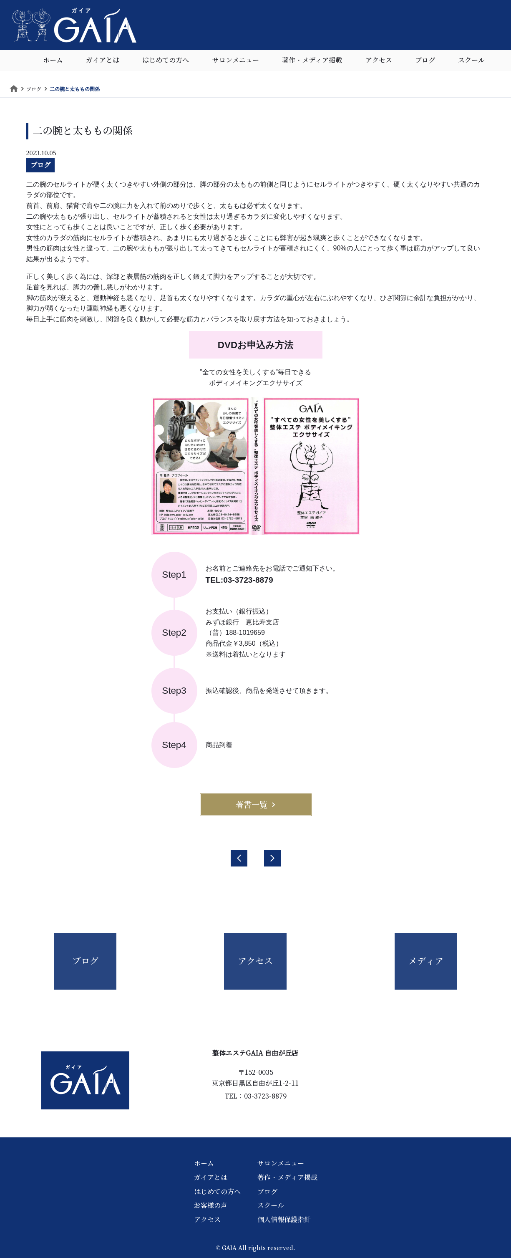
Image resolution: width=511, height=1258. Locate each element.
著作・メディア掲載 (312, 60)
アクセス (378, 60)
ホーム (53, 60)
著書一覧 (256, 805)
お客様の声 (210, 1205)
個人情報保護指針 (284, 1219)
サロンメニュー (235, 60)
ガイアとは (102, 60)
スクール (471, 60)
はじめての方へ (165, 60)
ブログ (425, 60)
